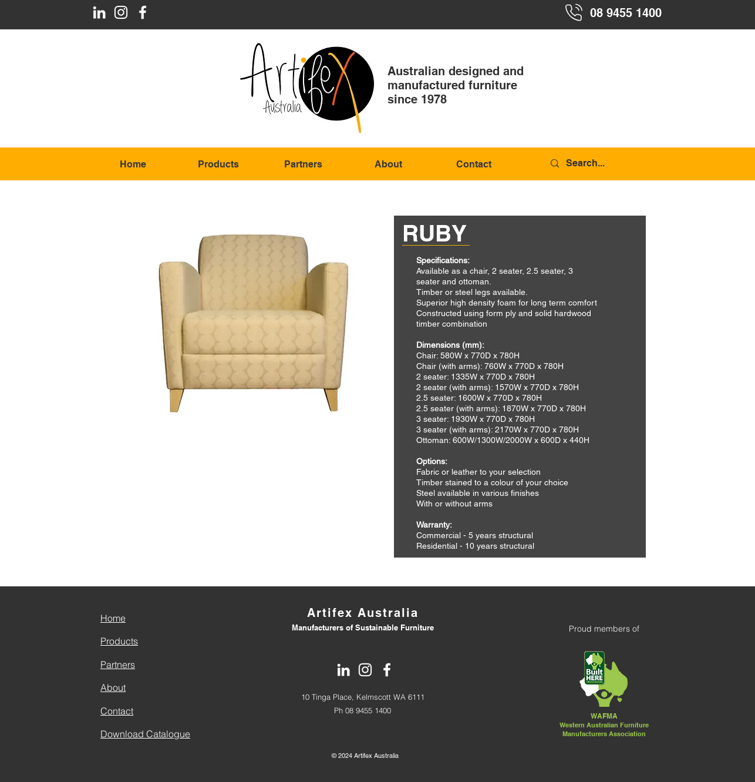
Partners (117, 664)
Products (119, 641)
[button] (256, 327)
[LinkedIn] (99, 12)
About (113, 687)
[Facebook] (142, 12)
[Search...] (605, 163)
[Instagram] (121, 12)
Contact (116, 711)
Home (113, 618)
